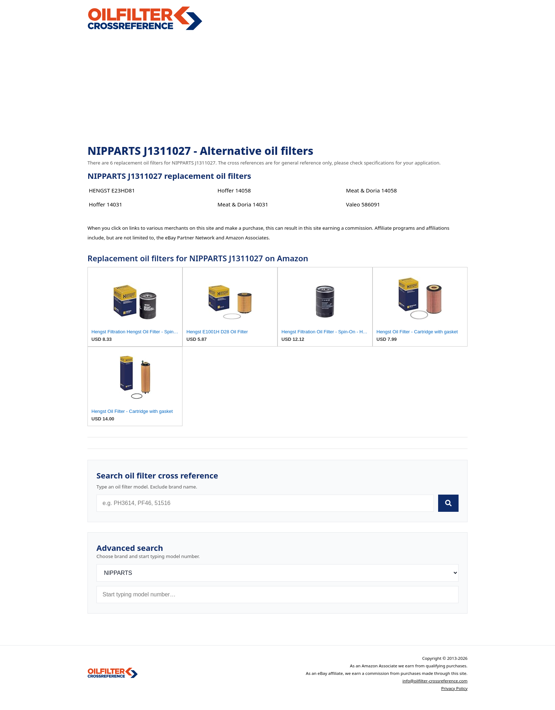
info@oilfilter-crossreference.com (435, 680)
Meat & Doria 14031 (242, 204)
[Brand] (277, 573)
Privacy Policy (454, 688)
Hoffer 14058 (234, 190)
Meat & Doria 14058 (371, 190)
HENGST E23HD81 (112, 190)
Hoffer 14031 (105, 204)
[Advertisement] (277, 88)
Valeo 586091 (363, 204)
